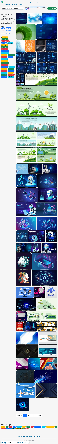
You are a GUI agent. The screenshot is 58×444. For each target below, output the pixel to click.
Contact (38, 436)
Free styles (7, 4)
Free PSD (21, 4)
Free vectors (7, 2)
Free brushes (51, 2)
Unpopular (4, 34)
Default (3, 28)
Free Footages (28, 2)
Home (2, 12)
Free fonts (21, 2)
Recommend (8, 30)
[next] (39, 415)
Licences (23, 436)
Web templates (37, 2)
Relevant (3, 32)
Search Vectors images (7, 8)
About (34, 436)
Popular (8, 32)
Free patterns (14, 4)
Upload (26, 7)
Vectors (6, 12)
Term (27, 436)
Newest (3, 30)
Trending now (8, 28)
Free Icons (44, 2)
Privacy (30, 436)
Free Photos (14, 2)
